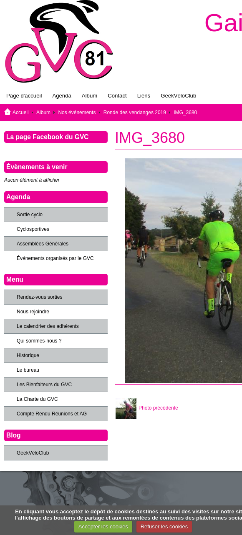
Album (89, 95)
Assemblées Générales (42, 244)
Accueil (21, 112)
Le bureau (28, 370)
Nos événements (77, 112)
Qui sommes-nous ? (39, 341)
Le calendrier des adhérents (48, 326)
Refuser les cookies (164, 526)
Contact (117, 95)
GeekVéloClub (178, 95)
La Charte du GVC (37, 399)
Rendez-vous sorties (39, 297)
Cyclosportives (33, 229)
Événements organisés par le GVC (55, 258)
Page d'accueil (24, 95)
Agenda (61, 95)
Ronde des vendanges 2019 (134, 112)
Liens (144, 95)
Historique (28, 355)
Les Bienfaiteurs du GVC (44, 385)
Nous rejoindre (33, 312)
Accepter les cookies (103, 526)
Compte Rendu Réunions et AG (52, 414)
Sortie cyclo (30, 215)
